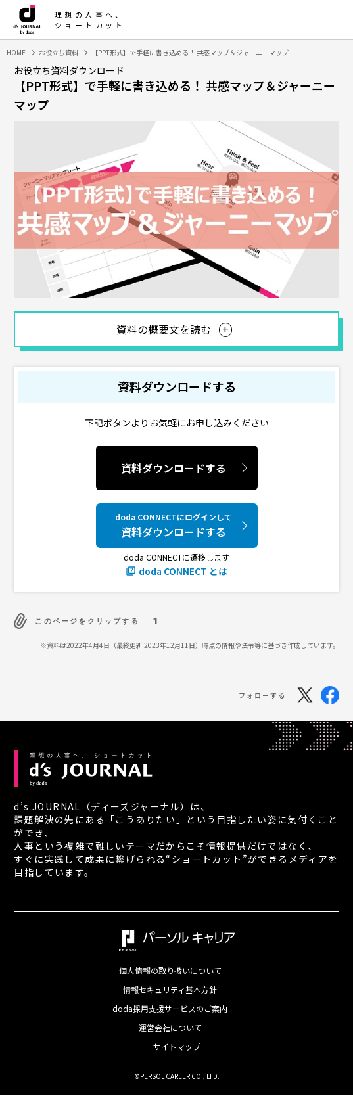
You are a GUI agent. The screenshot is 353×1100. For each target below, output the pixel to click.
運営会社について (170, 1027)
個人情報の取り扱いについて (170, 970)
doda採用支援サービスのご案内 (169, 1008)
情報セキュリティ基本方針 (170, 989)
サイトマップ (176, 1047)
